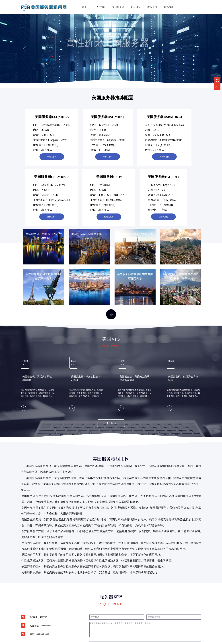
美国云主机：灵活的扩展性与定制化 (37, 378)
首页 (84, 7)
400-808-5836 (43, 634)
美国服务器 (118, 7)
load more (111, 423)
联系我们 (169, 7)
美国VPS (135, 7)
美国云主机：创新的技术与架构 (183, 378)
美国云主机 (60, 519)
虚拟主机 (152, 7)
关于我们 (101, 7)
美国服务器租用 (36, 466)
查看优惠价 (51, 157)
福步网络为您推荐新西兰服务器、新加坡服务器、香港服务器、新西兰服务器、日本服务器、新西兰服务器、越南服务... (37, 393)
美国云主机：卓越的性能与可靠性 (86, 378)
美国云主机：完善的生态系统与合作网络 (134, 378)
